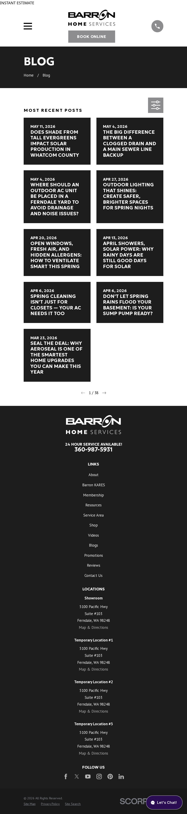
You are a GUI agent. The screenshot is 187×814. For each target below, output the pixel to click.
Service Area (93, 515)
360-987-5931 (94, 449)
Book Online (91, 36)
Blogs (93, 545)
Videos (93, 535)
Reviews (93, 565)
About (93, 474)
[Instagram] (99, 776)
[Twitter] (77, 776)
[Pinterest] (110, 776)
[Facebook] (65, 776)
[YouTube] (88, 776)
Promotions (93, 555)
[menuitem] (30, 804)
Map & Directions (93, 627)
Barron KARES (93, 484)
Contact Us (93, 575)
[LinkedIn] (121, 776)
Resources (93, 505)
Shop (93, 525)
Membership (93, 495)
